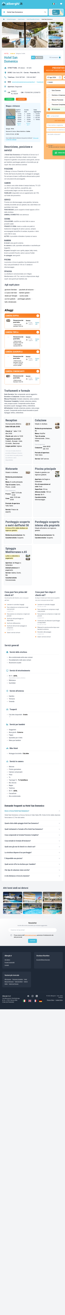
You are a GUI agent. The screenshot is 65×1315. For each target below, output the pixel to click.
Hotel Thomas (10, 909)
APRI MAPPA (11, 117)
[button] (55, 4)
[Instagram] (32, 996)
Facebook (40, 82)
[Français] (35, 1000)
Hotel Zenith (30, 909)
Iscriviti (32, 941)
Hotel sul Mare (19, 981)
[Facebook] (28, 996)
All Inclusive (8, 979)
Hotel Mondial (50, 909)
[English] (29, 1000)
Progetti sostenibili (10, 962)
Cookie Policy (59, 1000)
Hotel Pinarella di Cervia (33, 19)
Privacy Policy (50, 1000)
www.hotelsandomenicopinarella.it (23, 82)
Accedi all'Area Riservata (43, 960)
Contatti (7, 965)
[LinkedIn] (37, 996)
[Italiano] (24, 1000)
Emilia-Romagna (11, 19)
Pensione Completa (17, 979)
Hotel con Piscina (13, 984)
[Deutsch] (40, 1000)
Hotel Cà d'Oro (30, 897)
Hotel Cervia (21, 19)
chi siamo (7, 960)
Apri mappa (55, 12)
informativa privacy (30, 935)
